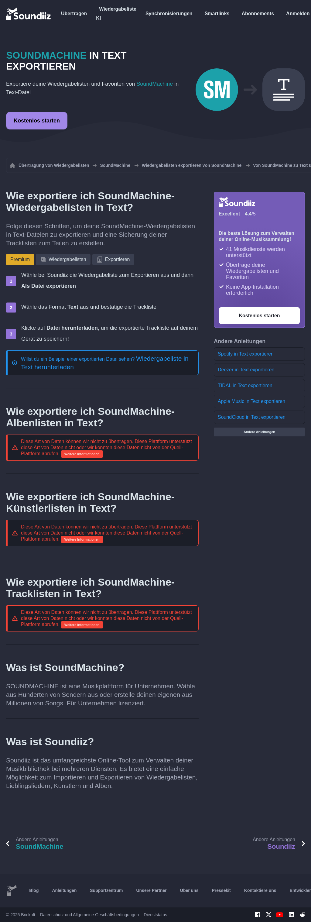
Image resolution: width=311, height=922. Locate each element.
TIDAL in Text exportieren (245, 385)
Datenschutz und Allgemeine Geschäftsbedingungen (89, 914)
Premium (20, 259)
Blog (34, 890)
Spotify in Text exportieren (246, 353)
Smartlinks (217, 13)
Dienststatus (155, 914)
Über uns (189, 890)
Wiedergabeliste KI (116, 13)
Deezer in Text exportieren (246, 369)
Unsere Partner (151, 890)
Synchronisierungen (169, 13)
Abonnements (257, 13)
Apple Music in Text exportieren (251, 401)
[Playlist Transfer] (29, 14)
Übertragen (74, 13)
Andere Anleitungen (259, 432)
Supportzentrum (106, 890)
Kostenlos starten (37, 121)
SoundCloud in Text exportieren (251, 417)
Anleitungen (64, 890)
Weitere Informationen (82, 454)
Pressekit (221, 890)
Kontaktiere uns (260, 890)
